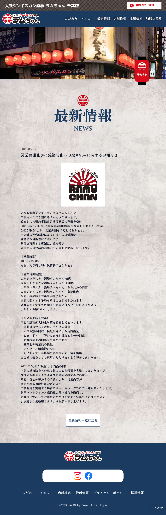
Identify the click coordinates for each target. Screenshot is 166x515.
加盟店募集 (154, 18)
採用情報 (136, 18)
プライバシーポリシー (110, 492)
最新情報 (103, 18)
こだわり (71, 18)
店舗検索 (119, 18)
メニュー (46, 492)
